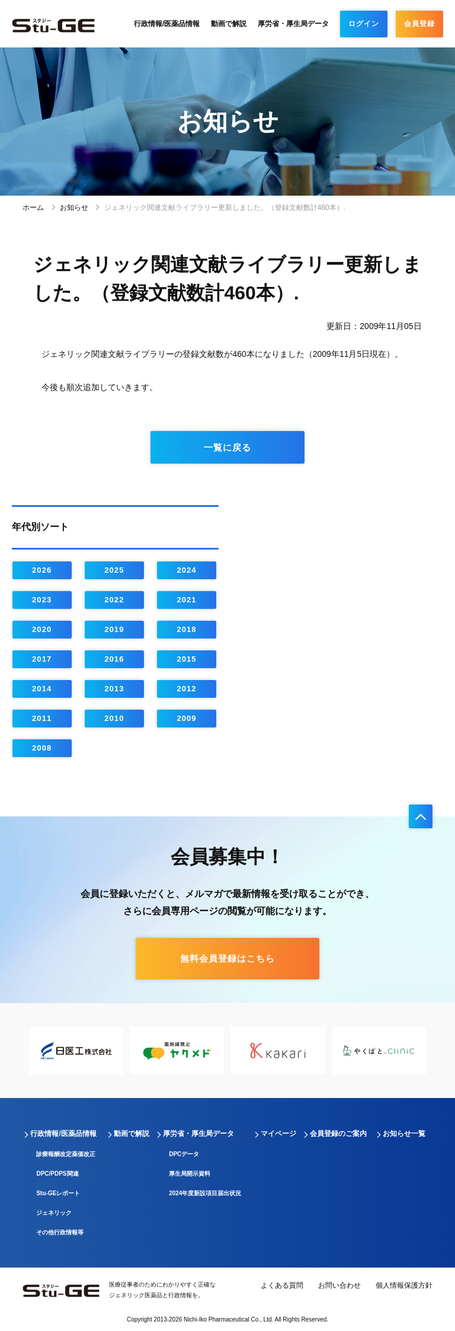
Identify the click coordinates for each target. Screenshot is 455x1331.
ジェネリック (54, 1212)
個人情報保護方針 (404, 1285)
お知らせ (74, 207)
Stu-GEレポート (58, 1193)
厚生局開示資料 (189, 1173)
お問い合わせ (339, 1285)
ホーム (33, 207)
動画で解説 (228, 24)
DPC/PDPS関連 (57, 1173)
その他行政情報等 (60, 1232)
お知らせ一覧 (404, 1133)
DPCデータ (184, 1154)
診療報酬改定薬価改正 (65, 1154)
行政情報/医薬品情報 (167, 24)
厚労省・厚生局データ (293, 24)
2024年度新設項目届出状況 (205, 1193)
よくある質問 (282, 1285)
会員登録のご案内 (338, 1133)
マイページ (278, 1133)
